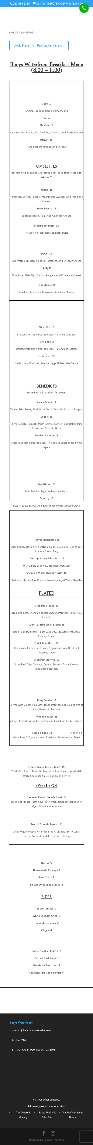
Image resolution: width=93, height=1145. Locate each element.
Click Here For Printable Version (38, 45)
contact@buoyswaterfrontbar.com (31, 1030)
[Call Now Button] (84, 8)
